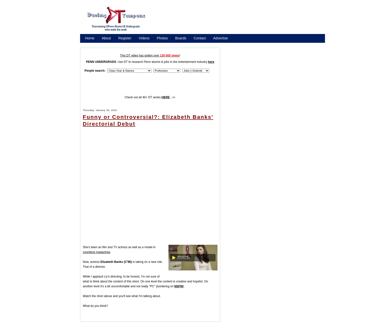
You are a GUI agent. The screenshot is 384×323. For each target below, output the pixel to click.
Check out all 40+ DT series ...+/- (150, 97)
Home (89, 38)
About (106, 38)
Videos (144, 38)
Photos (162, 38)
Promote (107, 44)
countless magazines (96, 252)
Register (125, 38)
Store (89, 44)
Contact (200, 38)
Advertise (220, 38)
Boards (180, 38)
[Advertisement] (241, 20)
